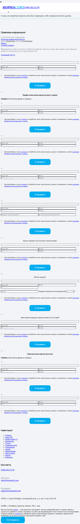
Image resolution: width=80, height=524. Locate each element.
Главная (8, 435)
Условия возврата (7, 45)
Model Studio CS (11, 439)
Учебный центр (11, 445)
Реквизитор (9, 441)
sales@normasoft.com (10, 480)
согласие (24, 75)
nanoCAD (9, 437)
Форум (7, 455)
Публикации (10, 447)
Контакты (9, 457)
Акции (7, 449)
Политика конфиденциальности (13, 39)
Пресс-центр (10, 453)
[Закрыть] (2, 59)
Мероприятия (10, 451)
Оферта (4, 43)
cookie (15, 510)
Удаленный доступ (8, 55)
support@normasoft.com (11, 491)
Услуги (8, 443)
